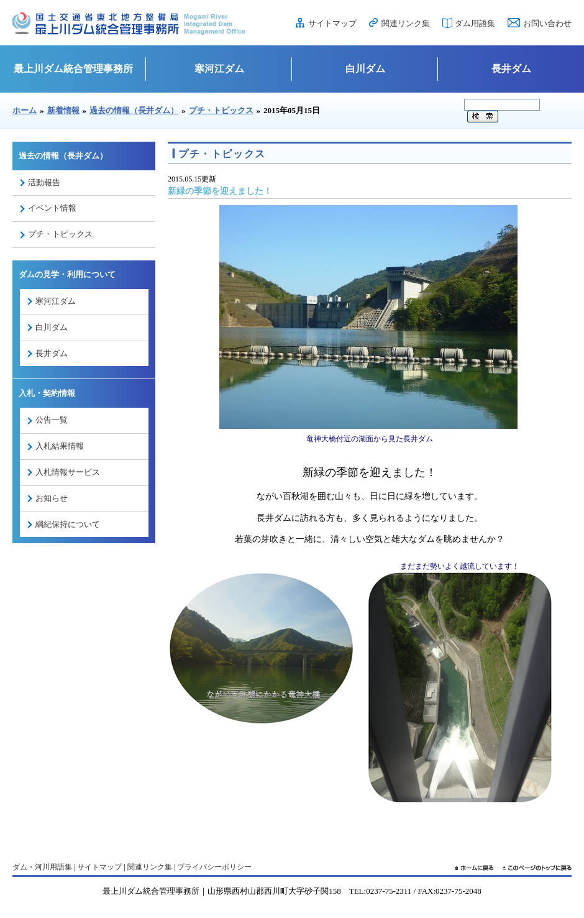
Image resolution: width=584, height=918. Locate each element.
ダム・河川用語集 (42, 867)
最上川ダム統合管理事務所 (73, 68)
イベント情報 (52, 208)
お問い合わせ (547, 23)
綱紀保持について (67, 524)
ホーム (24, 110)
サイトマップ (332, 23)
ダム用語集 (475, 23)
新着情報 (63, 110)
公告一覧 (51, 420)
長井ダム (511, 68)
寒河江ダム (219, 68)
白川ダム (365, 68)
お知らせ (51, 498)
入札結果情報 (59, 446)
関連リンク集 (405, 23)
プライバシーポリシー (214, 867)
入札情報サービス (67, 472)
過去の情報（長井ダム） (133, 110)
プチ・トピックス (221, 110)
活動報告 (44, 182)
